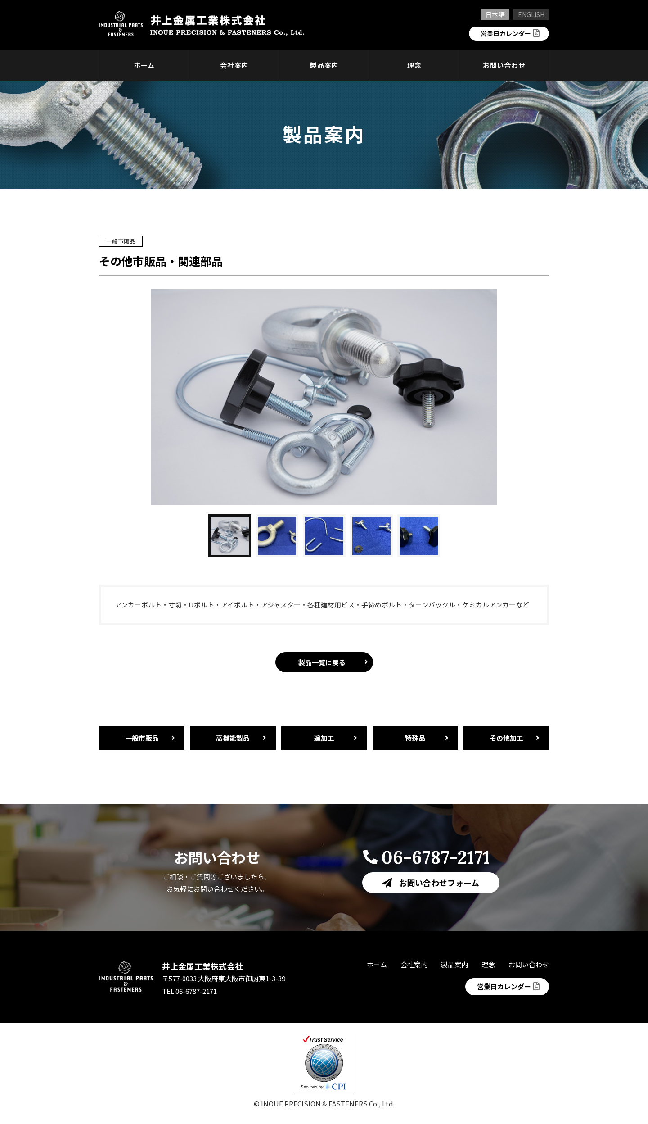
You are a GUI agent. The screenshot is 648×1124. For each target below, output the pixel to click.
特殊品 (415, 738)
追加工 (324, 738)
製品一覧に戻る (322, 662)
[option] (324, 397)
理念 (414, 65)
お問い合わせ (504, 65)
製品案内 (324, 65)
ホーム (144, 65)
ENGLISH (531, 14)
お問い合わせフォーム (439, 882)
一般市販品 (142, 738)
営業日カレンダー (504, 33)
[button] (229, 535)
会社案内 (234, 65)
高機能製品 (233, 738)
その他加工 (506, 738)
